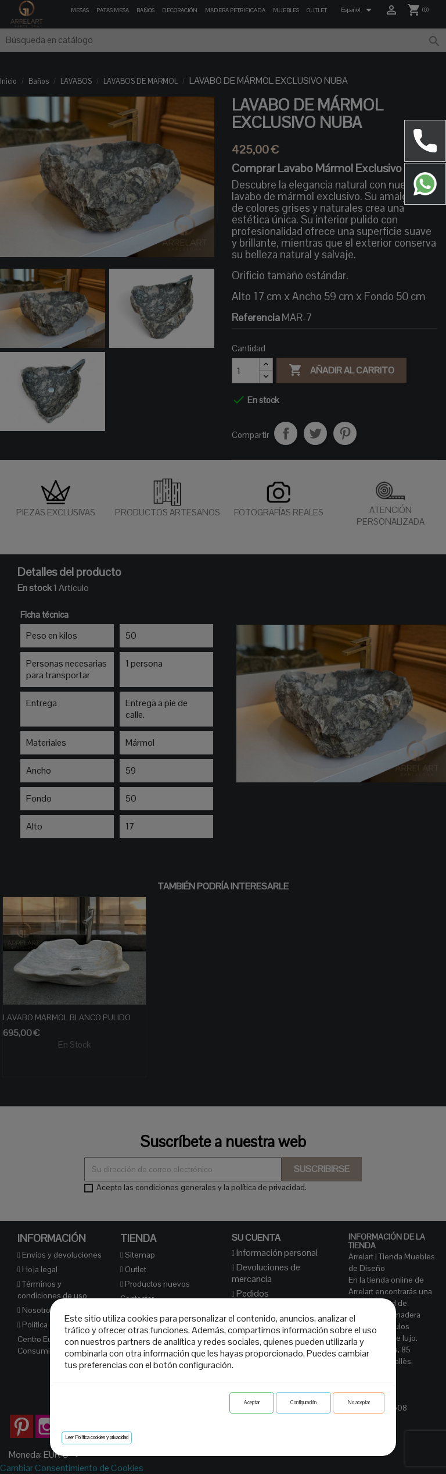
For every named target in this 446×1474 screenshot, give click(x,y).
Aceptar (252, 1402)
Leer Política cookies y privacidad (96, 1437)
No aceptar (358, 1402)
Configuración (303, 1402)
